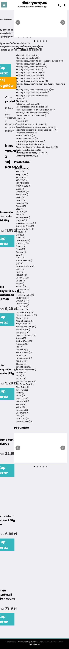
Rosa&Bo (22, 349)
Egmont (21, 252)
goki (19, 263)
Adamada (22, 168)
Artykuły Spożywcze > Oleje (30, 75)
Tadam (21, 372)
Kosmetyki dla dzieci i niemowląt (32, 112)
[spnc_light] (65, 5)
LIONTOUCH (22, 301)
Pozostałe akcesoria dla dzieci (31, 124)
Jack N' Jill (22, 278)
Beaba (20, 200)
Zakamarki (22, 413)
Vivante (21, 404)
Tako (20, 375)
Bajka (20, 197)
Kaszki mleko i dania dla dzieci (32, 107)
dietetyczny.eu (34, 2)
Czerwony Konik (25, 229)
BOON (20, 214)
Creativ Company (26, 223)
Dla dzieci (22, 101)
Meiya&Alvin (23, 323)
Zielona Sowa (24, 421)
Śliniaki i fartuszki (25, 135)
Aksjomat (22, 174)
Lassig (20, 292)
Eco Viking (22, 243)
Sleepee (21, 364)
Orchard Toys (24, 341)
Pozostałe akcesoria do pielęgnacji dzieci (36, 130)
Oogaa (21, 338)
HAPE (20, 272)
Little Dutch (22, 303)
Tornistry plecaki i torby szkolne (31, 153)
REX (19, 347)
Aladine (21, 177)
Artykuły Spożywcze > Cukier (30, 64)
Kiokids (21, 286)
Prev (18, 22)
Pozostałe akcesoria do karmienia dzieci (36, 127)
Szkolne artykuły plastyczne (30, 144)
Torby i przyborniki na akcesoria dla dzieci (37, 147)
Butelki (20, 98)
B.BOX (20, 189)
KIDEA (20, 283)
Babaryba (22, 191)
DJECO (20, 237)
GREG (20, 269)
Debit (20, 235)
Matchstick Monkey (26, 315)
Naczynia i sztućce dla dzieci (31, 115)
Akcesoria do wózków (27, 58)
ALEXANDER (22, 183)
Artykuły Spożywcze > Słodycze (32, 95)
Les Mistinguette (25, 295)
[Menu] (4, 4)
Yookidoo (22, 410)
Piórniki (20, 118)
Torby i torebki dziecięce (28, 150)
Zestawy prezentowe (27, 156)
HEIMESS (21, 275)
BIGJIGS (21, 211)
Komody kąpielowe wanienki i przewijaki (35, 110)
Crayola (21, 220)
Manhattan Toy (24, 312)
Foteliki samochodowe (28, 104)
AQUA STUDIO (23, 186)
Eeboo (20, 249)
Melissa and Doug (26, 326)
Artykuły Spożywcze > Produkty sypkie (35, 89)
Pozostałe (22, 121)
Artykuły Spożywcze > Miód (29, 69)
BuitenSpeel (23, 217)
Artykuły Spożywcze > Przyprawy (32, 92)
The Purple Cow (24, 384)
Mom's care (23, 329)
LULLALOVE (22, 306)
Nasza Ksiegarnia (26, 335)
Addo (20, 171)
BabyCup (22, 194)
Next (62, 22)
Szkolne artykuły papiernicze (30, 141)
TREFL (20, 392)
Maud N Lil (22, 318)
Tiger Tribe (22, 387)
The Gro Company (26, 381)
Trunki (20, 395)
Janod (20, 281)
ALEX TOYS (22, 180)
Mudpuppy (22, 332)
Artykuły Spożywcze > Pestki (30, 78)
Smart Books (23, 367)
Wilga (20, 407)
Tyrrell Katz (22, 401)
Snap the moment (26, 369)
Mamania (22, 309)
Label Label (22, 289)
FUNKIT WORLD (24, 260)
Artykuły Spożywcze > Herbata (31, 66)
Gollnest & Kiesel (25, 266)
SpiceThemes (34, 644)
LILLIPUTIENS (22, 298)
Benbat (21, 206)
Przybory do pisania (26, 132)
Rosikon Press (24, 352)
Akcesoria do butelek (27, 55)
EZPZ (19, 255)
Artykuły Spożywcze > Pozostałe (32, 81)
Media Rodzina (24, 321)
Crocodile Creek (25, 226)
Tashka (21, 378)
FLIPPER (20, 257)
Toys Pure (22, 390)
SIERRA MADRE (24, 358)
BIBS (19, 209)
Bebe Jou (22, 203)
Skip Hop (21, 361)
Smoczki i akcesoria (27, 138)
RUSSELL (21, 355)
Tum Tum (22, 398)
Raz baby (22, 344)
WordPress (34, 642)
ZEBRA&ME (22, 418)
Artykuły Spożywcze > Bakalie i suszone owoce (40, 61)
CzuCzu (21, 232)
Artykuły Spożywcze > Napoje (30, 72)
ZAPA (20, 415)
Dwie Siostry (23, 240)
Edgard (21, 246)
